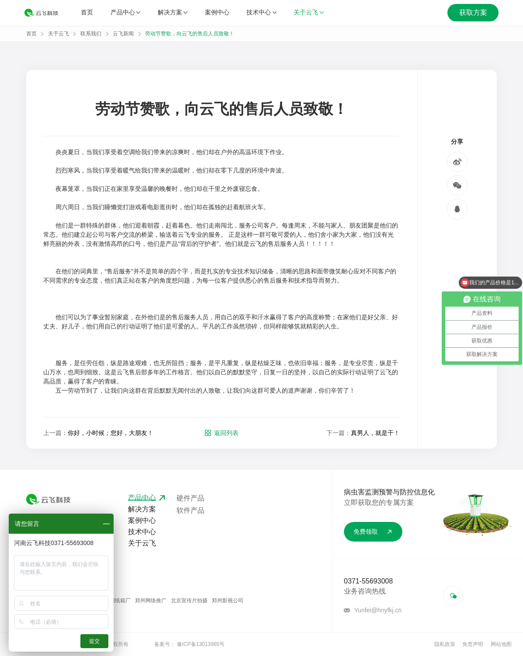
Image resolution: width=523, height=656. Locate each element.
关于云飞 (308, 12)
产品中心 (125, 12)
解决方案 (172, 12)
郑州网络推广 (150, 600)
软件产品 (190, 510)
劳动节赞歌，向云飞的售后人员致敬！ (189, 34)
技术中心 (261, 12)
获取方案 (473, 13)
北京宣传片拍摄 (189, 600)
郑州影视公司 (227, 600)
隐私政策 (444, 644)
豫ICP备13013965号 (201, 644)
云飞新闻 (123, 34)
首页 (87, 12)
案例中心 (217, 12)
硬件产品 (190, 498)
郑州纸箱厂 (117, 600)
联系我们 (90, 34)
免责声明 (472, 644)
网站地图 (501, 644)
